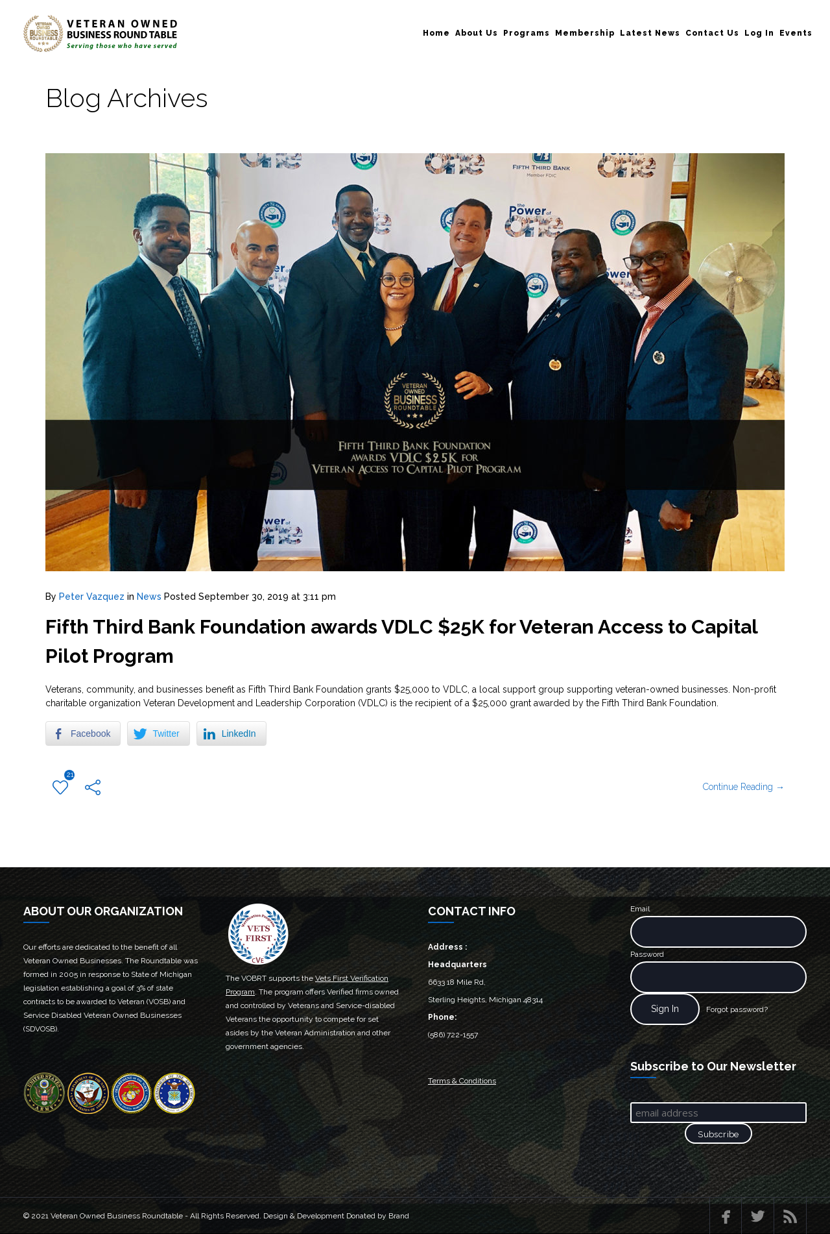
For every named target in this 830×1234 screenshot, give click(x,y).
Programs (526, 33)
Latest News (650, 33)
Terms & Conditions (462, 1080)
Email (640, 908)
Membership (585, 33)
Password (647, 954)
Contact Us (712, 33)
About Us (476, 33)
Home (436, 33)
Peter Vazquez (91, 596)
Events (795, 33)
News (149, 596)
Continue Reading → (744, 787)
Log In (759, 33)
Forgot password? (737, 1009)
